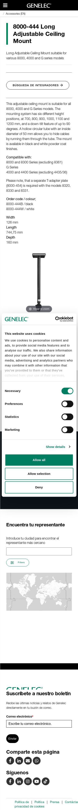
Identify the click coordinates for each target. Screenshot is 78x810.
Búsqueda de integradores (38, 85)
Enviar (12, 738)
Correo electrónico (19, 716)
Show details (55, 447)
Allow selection (39, 473)
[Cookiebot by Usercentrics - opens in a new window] (55, 319)
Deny (39, 487)
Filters (18, 562)
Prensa (54, 802)
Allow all (39, 460)
